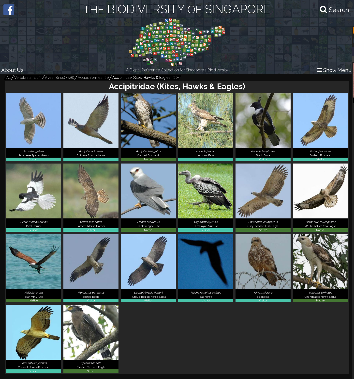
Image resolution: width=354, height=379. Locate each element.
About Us (12, 70)
